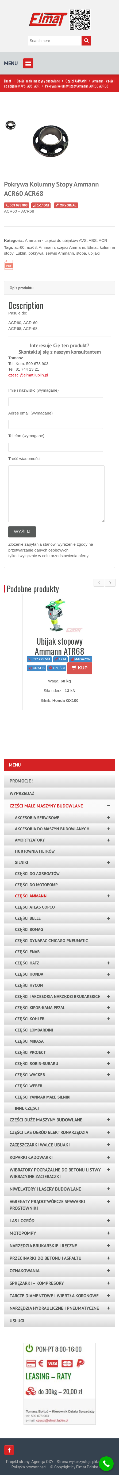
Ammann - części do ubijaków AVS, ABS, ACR (66, 240)
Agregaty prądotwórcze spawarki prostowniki (47, 1205)
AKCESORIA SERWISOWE (37, 817)
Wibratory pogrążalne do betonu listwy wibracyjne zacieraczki (55, 1173)
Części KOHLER (30, 1018)
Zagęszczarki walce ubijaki (40, 1145)
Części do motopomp (36, 884)
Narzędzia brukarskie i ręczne (43, 1246)
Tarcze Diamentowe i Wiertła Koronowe (54, 1296)
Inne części (27, 1108)
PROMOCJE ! (21, 781)
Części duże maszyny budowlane (46, 1120)
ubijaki (94, 253)
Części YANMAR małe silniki (42, 1097)
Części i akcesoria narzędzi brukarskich (58, 996)
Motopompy (23, 1233)
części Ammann (71, 247)
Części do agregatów (37, 873)
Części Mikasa (29, 1041)
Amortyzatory (30, 840)
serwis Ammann (60, 253)
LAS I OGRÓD (22, 1221)
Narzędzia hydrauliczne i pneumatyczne (54, 1308)
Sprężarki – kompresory (37, 1283)
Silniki (21, 862)
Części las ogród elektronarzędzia (49, 1132)
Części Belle (28, 918)
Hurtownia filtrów (35, 851)
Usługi (17, 1321)
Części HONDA (29, 974)
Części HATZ (27, 963)
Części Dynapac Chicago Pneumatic (51, 940)
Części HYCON (29, 985)
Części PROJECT (30, 1052)
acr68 (32, 247)
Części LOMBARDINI (34, 1030)
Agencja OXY (42, 1462)
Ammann (47, 247)
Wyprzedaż (22, 793)
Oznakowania (25, 1271)
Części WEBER (29, 1085)
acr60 (19, 247)
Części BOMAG (29, 929)
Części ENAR (27, 951)
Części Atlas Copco (35, 907)
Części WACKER (30, 1074)
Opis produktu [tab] (21, 287)
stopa (81, 253)
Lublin (21, 253)
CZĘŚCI (57, 668)
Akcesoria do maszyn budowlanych (52, 828)
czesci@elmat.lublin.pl (28, 375)
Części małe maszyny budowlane (38, 81)
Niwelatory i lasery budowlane (45, 1189)
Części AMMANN (76, 81)
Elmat (7, 81)
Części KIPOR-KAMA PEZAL (40, 1007)
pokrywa (35, 253)
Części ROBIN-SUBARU (36, 1063)
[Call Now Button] (106, 1463)
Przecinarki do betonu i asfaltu (46, 1258)
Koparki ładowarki (31, 1157)
